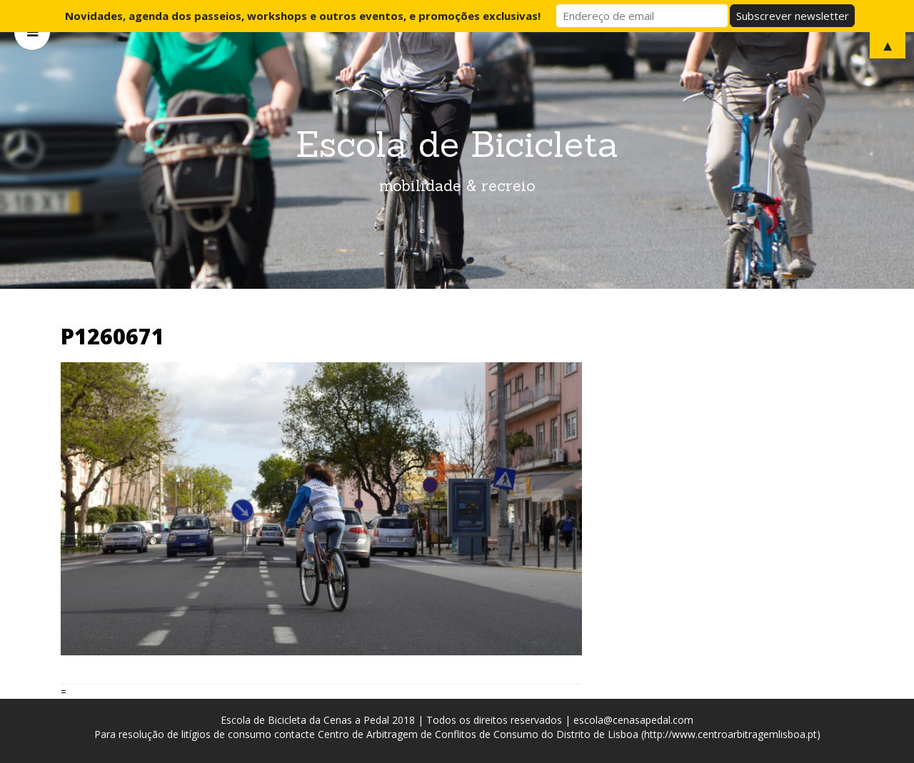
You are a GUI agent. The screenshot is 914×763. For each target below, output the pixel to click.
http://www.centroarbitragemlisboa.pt (730, 734)
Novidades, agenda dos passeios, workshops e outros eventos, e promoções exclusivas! (303, 16)
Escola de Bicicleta (457, 144)
